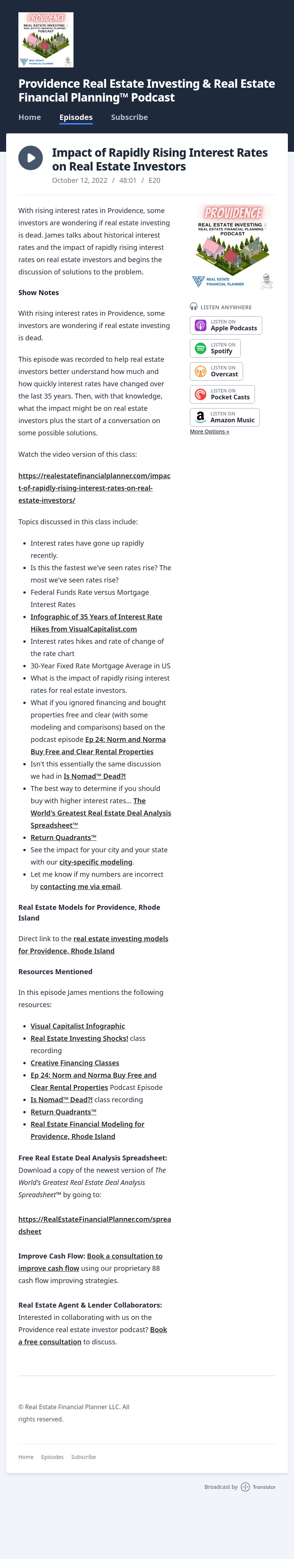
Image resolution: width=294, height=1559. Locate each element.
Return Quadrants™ (63, 837)
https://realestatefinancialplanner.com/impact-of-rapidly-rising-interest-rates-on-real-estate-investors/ (94, 488)
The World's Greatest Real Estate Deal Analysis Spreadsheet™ (101, 813)
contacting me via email (80, 886)
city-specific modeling (95, 861)
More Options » (209, 431)
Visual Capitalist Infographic (78, 1026)
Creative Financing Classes (75, 1062)
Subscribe (129, 117)
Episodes (76, 117)
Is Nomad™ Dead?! (95, 776)
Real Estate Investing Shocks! (79, 1038)
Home (29, 117)
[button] (30, 158)
